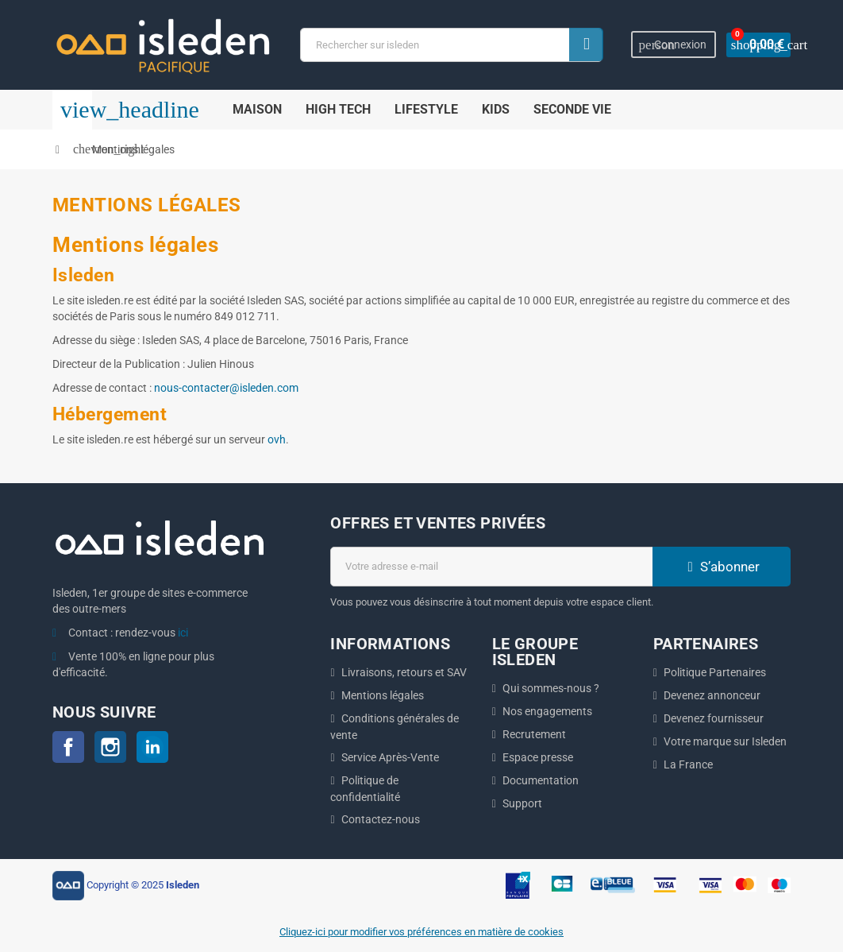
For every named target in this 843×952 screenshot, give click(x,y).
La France (688, 764)
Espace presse (537, 757)
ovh (277, 439)
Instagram (110, 747)
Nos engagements (547, 711)
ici (183, 632)
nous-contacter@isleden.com (226, 387)
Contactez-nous (380, 819)
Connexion (675, 44)
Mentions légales (382, 695)
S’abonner (721, 567)
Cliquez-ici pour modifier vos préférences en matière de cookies (421, 932)
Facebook (68, 747)
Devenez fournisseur (714, 718)
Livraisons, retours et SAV (404, 672)
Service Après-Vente (390, 757)
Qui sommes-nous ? (550, 688)
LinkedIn (152, 747)
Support (522, 803)
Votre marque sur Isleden (725, 741)
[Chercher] (452, 45)
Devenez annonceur (712, 695)
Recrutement (534, 734)
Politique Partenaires (715, 672)
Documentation (540, 780)
